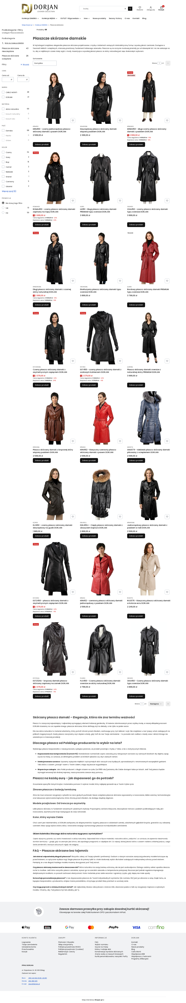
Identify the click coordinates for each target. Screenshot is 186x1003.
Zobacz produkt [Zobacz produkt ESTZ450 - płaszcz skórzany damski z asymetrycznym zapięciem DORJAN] (42, 616)
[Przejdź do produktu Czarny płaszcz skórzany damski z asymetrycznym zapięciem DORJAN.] (54, 337)
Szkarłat (9, 186)
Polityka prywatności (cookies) (71, 949)
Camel (8, 167)
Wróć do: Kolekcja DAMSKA (13, 43)
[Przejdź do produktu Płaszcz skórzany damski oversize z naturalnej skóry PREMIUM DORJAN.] (148, 337)
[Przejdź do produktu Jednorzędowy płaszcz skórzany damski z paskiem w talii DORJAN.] (148, 493)
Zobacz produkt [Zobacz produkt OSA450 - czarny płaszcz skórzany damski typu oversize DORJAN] (136, 224)
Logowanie (26, 942)
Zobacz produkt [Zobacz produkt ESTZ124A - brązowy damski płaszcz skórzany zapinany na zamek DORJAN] (42, 696)
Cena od (5, 75)
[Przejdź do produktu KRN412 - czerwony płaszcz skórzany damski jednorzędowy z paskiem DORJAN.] (101, 568)
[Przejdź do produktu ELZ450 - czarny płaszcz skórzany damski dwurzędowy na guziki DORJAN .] (54, 493)
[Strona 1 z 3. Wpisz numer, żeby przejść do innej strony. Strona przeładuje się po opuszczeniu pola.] (159, 63)
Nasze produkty (137, 947)
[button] (130, 9)
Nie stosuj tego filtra (14, 203)
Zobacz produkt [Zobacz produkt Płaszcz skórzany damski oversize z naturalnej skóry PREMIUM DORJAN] (136, 385)
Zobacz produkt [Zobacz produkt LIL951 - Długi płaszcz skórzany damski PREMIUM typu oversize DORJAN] (89, 224)
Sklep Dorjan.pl (27, 25)
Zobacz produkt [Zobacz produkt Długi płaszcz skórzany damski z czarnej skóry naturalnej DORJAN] (42, 305)
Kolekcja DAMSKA (41, 25)
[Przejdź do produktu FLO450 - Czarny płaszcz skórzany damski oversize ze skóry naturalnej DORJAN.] (101, 649)
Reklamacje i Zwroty (66, 951)
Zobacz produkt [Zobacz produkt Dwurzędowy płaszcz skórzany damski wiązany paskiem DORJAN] (89, 144)
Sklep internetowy (92, 1000)
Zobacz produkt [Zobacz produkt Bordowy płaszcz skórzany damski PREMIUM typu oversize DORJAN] (136, 305)
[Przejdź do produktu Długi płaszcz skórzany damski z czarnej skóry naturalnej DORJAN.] (54, 257)
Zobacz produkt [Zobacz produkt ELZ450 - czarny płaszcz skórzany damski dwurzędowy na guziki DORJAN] (42, 536)
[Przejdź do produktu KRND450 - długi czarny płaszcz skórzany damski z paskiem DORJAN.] (148, 97)
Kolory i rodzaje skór (103, 949)
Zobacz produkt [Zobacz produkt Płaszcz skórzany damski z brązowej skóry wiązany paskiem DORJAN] (42, 460)
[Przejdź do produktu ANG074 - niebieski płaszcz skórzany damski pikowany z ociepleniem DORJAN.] (148, 418)
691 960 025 (29, 981)
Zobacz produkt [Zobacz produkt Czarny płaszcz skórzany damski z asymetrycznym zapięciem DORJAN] (42, 385)
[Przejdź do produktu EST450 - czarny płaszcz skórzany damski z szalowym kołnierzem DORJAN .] (101, 337)
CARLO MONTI (11, 92)
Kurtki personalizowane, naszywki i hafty (111, 956)
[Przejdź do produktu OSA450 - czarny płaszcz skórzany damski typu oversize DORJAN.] (148, 177)
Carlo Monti (136, 951)
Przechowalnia (28, 949)
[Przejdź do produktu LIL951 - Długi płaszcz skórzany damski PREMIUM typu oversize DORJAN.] (101, 177)
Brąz (7, 162)
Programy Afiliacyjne (139, 959)
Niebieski (9, 172)
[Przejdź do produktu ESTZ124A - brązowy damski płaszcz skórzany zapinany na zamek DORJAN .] (54, 649)
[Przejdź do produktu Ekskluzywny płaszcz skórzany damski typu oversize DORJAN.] (101, 257)
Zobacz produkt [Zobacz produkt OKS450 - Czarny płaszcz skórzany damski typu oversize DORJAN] (136, 696)
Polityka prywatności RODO (69, 947)
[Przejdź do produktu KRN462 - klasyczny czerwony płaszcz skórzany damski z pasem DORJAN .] (101, 418)
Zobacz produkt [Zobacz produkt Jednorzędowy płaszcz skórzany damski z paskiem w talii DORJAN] (136, 536)
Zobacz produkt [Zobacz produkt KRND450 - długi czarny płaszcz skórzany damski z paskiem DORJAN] (136, 144)
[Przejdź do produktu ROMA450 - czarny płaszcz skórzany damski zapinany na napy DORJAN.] (54, 177)
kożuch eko (10, 119)
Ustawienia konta (29, 947)
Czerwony (10, 181)
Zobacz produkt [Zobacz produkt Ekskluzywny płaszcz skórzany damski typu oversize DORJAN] (89, 305)
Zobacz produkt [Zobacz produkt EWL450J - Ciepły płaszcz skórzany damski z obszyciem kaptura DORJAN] (89, 536)
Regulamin (62, 954)
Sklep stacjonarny (65, 944)
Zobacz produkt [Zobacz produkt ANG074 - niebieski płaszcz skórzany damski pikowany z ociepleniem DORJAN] (136, 460)
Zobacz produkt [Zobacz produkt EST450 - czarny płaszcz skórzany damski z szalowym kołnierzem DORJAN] (89, 385)
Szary (8, 157)
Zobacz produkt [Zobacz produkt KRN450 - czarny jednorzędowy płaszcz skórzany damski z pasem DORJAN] (42, 144)
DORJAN (9, 97)
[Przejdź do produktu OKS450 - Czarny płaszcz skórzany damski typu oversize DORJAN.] (148, 649)
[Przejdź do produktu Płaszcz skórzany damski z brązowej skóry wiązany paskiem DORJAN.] (54, 418)
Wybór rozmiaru (101, 944)
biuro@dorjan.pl (31, 984)
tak (7, 208)
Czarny (9, 152)
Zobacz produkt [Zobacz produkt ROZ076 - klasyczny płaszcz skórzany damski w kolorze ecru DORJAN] (136, 616)
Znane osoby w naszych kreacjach (109, 954)
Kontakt (134, 942)
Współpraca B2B (138, 954)
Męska (8, 135)
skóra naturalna (12, 109)
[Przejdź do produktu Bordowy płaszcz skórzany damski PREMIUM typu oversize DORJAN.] (148, 257)
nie (7, 213)
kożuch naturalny (13, 114)
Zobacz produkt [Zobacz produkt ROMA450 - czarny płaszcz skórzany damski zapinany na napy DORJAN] (42, 224)
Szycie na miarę (101, 947)
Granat (9, 177)
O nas (133, 944)
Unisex (8, 140)
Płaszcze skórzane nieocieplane (15, 50)
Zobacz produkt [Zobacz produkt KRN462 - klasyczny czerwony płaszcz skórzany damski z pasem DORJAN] (89, 460)
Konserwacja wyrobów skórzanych (109, 951)
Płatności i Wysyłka (66, 942)
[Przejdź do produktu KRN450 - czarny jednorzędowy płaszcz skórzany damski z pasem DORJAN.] (54, 97)
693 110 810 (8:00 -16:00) (34, 978)
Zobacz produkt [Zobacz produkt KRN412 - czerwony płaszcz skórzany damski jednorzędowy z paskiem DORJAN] (89, 616)
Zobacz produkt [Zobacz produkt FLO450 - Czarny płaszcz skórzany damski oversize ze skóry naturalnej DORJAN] (89, 696)
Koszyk (24, 951)
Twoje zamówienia (29, 944)
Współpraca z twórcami (141, 956)
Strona (154, 63)
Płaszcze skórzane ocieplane (15, 57)
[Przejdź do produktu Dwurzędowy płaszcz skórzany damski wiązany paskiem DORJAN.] (101, 97)
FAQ (96, 942)
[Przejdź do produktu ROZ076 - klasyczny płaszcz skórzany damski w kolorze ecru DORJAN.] (148, 568)
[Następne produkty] (156, 703)
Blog (133, 949)
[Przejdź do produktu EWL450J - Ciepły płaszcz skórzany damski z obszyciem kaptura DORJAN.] (101, 493)
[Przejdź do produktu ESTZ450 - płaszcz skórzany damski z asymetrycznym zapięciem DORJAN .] (54, 568)
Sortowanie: (37, 58)
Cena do (21, 75)
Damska (9, 131)
